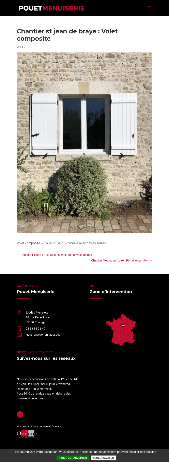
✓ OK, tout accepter (73, 458)
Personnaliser (103, 458)
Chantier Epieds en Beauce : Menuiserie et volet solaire (54, 254)
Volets (21, 47)
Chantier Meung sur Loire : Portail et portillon (121, 260)
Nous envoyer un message (43, 334)
